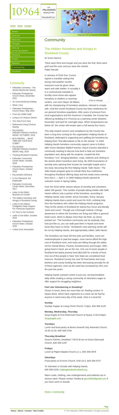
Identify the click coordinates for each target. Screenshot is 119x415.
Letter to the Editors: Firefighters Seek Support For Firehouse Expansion (23, 206)
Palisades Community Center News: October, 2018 (22, 160)
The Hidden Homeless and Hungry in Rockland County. (24, 199)
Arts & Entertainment (20, 49)
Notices (16, 40)
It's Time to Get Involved (23, 212)
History (16, 55)
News (15, 31)
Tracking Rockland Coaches (24, 155)
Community (18, 67)
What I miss (17, 105)
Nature (16, 63)
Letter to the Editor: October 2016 (24, 216)
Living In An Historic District (24, 117)
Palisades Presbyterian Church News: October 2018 (22, 169)
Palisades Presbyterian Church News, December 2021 (23, 95)
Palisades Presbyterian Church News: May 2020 (23, 109)
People (16, 44)
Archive (16, 71)
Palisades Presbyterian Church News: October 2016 (22, 223)
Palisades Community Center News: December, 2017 (23, 186)
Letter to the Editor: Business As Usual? (21, 193)
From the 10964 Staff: (22, 114)
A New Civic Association (23, 229)
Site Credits (38, 411)
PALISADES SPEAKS (22, 175)
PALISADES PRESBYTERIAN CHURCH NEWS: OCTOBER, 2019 (24, 132)
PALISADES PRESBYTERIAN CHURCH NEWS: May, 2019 (24, 149)
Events (16, 35)
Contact (27, 26)
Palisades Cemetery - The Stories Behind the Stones (24, 88)
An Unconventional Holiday (24, 101)
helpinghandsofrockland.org (73, 369)
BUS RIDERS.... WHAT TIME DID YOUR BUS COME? (22, 140)
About (20, 26)
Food (15, 59)
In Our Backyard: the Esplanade (21, 179)
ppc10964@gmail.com (95, 378)
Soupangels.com (53, 318)
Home (13, 26)
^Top (106, 407)
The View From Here (21, 121)
